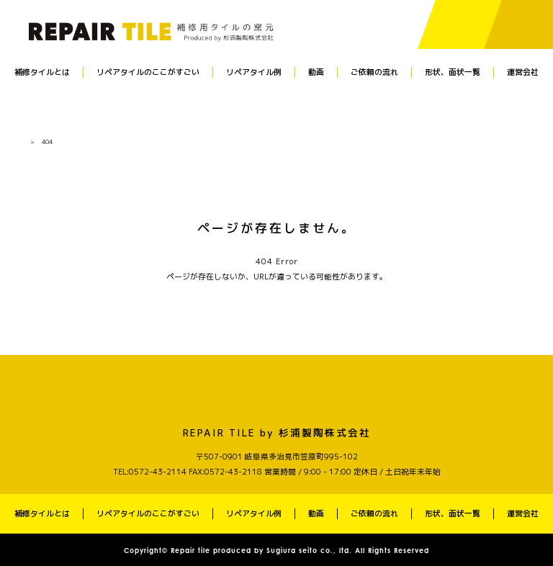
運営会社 (523, 72)
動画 (316, 72)
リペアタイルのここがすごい (147, 72)
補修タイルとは (42, 72)
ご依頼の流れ (374, 72)
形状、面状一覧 (452, 72)
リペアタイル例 (254, 72)
